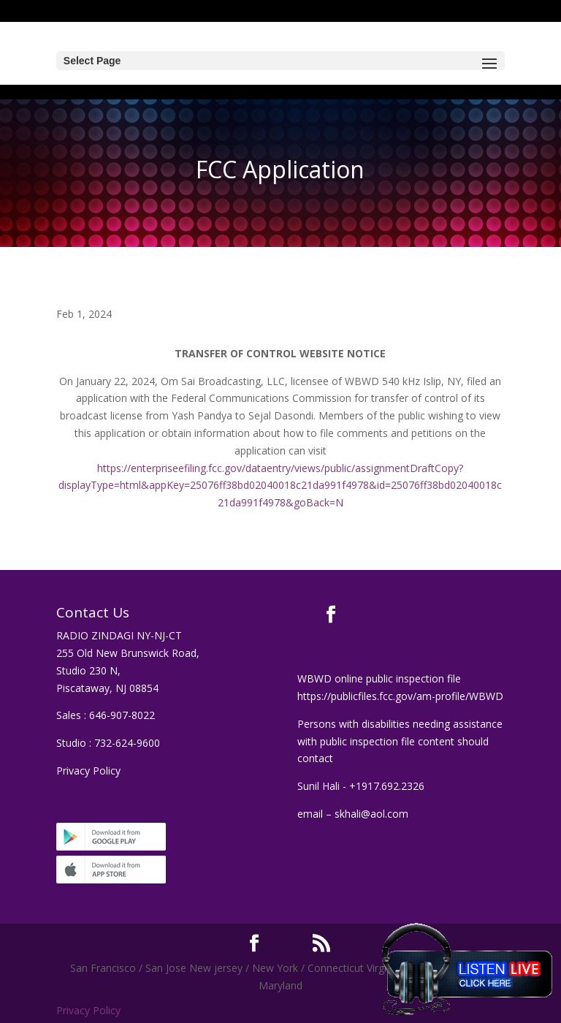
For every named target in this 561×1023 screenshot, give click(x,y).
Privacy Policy (88, 770)
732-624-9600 (127, 743)
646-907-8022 (122, 715)
